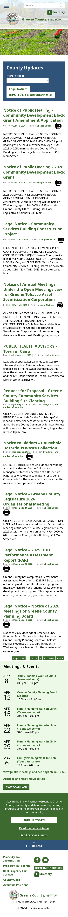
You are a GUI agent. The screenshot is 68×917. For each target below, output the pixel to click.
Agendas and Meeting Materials (24, 779)
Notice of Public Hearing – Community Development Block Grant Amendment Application (34, 115)
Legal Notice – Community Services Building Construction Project (33, 228)
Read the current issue (34, 828)
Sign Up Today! (34, 820)
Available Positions (15, 885)
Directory (58, 12)
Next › (51, 658)
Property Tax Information (11, 858)
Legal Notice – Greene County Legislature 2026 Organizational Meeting (31, 499)
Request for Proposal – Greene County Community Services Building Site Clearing (32, 395)
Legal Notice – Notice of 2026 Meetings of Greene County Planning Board (31, 611)
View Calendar (16, 787)
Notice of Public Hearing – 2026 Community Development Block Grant (34, 172)
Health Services (52, 355)
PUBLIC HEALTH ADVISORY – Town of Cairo (30, 348)
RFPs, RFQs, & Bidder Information (31, 95)
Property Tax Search (16, 866)
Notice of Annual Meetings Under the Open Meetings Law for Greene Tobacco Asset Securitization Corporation (32, 292)
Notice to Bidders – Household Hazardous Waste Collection (32, 445)
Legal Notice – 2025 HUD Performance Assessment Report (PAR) (28, 555)
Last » (60, 658)
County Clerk (11, 880)
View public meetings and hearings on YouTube (34, 772)
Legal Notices (18, 89)
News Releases (15, 75)
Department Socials (48, 868)
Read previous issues (34, 835)
